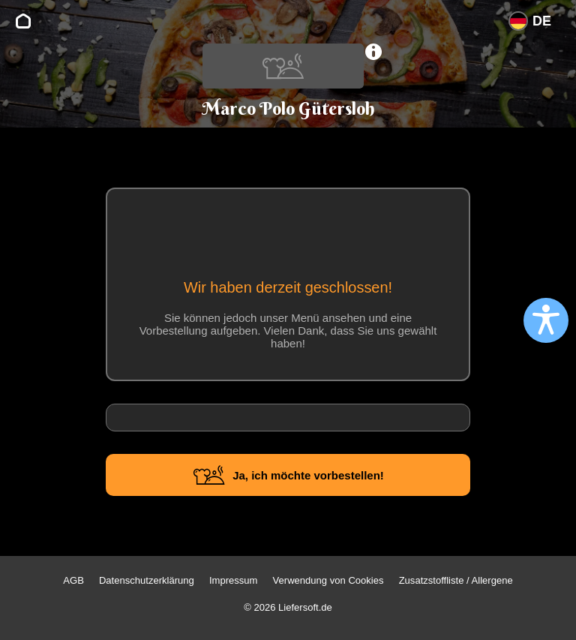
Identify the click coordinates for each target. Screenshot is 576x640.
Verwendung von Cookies (328, 580)
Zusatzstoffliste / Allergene (456, 580)
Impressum (233, 580)
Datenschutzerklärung (146, 580)
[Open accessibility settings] (546, 320)
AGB (73, 580)
